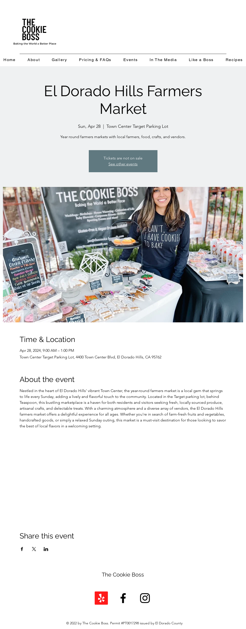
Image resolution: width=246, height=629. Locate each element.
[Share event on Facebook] (22, 549)
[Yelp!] (101, 598)
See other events (123, 164)
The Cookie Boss (123, 574)
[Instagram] (145, 598)
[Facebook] (123, 598)
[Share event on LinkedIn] (46, 549)
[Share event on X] (34, 549)
